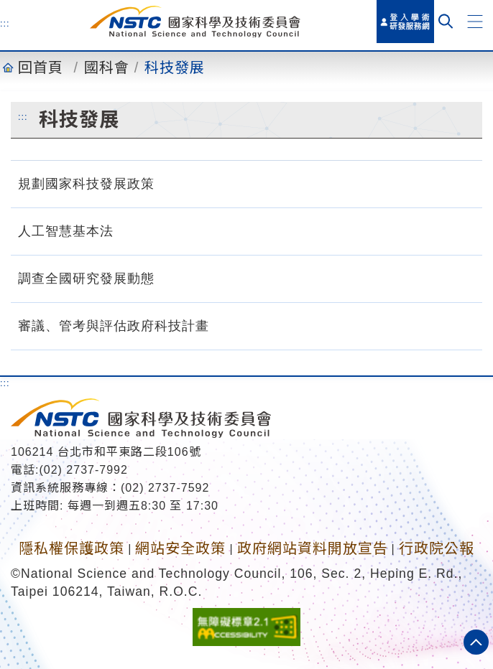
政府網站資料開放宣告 (312, 548)
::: (5, 23)
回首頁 (40, 67)
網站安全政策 (180, 548)
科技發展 (174, 67)
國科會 (106, 67)
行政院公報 (436, 548)
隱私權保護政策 (71, 548)
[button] (475, 21)
